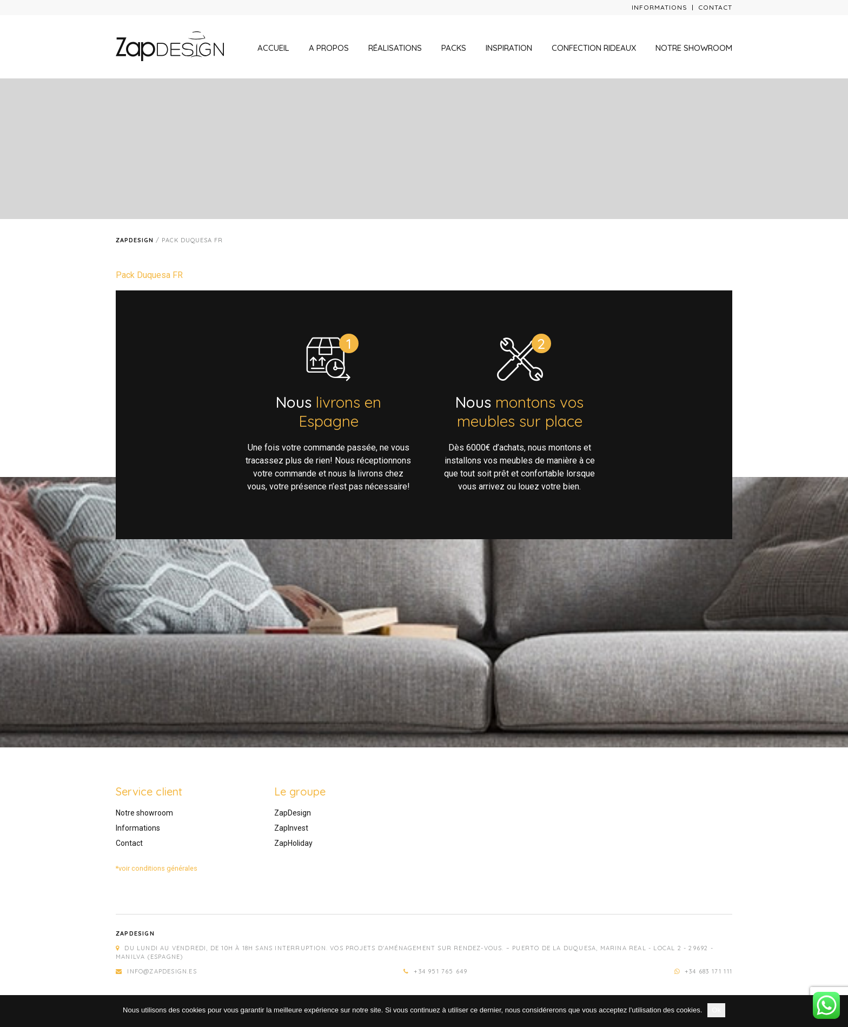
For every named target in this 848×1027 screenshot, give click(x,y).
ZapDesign (292, 813)
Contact (715, 7)
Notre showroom (693, 48)
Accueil (273, 48)
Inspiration (509, 48)
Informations (659, 7)
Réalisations (395, 48)
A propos (329, 48)
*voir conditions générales (156, 868)
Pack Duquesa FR (149, 275)
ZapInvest (291, 828)
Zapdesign (135, 240)
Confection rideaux (594, 48)
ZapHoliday (293, 843)
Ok (716, 1010)
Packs (453, 48)
